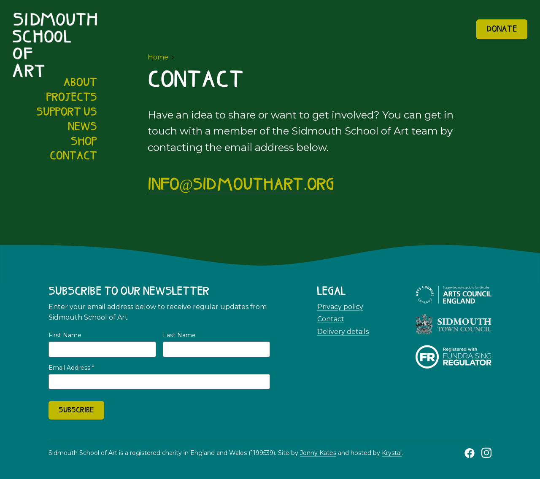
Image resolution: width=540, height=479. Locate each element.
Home (158, 57)
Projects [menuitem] (71, 98)
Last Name (179, 335)
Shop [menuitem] (84, 142)
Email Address (71, 367)
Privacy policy (340, 307)
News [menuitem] (82, 127)
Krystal (392, 453)
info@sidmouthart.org (241, 185)
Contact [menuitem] (73, 156)
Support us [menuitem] (66, 113)
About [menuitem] (80, 83)
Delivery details (343, 332)
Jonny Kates (318, 453)
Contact (330, 319)
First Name (65, 335)
